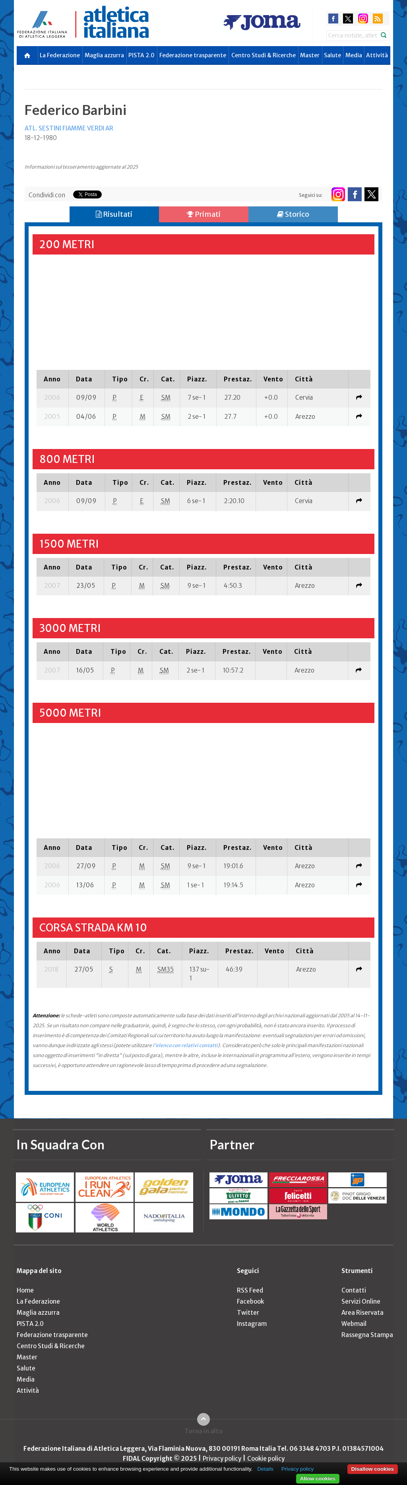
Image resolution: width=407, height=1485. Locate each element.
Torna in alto (203, 1431)
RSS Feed (250, 1290)
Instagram (252, 1324)
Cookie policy (266, 1458)
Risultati (114, 214)
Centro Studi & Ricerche (263, 55)
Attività (377, 55)
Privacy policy (222, 1458)
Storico (293, 214)
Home (25, 1290)
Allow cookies (317, 1478)
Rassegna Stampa (367, 1335)
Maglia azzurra (104, 55)
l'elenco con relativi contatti (185, 1045)
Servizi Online (360, 1301)
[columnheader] (52, 379)
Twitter (248, 1312)
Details (265, 1469)
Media (353, 55)
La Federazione (60, 55)
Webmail (353, 1324)
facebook (333, 18)
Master (310, 55)
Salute (332, 55)
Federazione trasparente (192, 55)
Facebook (250, 1301)
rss (378, 18)
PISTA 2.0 (141, 55)
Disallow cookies (372, 1469)
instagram (363, 18)
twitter (348, 18)
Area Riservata (362, 1312)
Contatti (353, 1290)
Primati (204, 214)
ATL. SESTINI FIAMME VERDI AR (69, 128)
